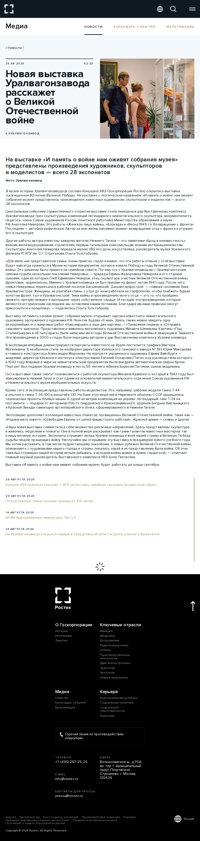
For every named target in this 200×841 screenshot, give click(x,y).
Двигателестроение (115, 663)
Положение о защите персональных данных (35, 823)
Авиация (106, 631)
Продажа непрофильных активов (95, 820)
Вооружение (110, 640)
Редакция (129, 817)
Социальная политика (117, 702)
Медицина (107, 635)
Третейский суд (29, 817)
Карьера (109, 691)
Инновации (63, 635)
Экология (107, 672)
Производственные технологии (115, 656)
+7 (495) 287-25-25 (71, 762)
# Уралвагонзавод (23, 133)
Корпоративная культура (119, 698)
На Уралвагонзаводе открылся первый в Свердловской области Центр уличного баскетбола (83, 534)
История (61, 631)
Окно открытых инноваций (60, 817)
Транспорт (108, 668)
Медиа (62, 691)
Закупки (61, 640)
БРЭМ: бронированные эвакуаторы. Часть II (41, 518)
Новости (15, 48)
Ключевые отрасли (120, 625)
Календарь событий (134, 26)
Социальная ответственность (112, 709)
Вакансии (107, 715)
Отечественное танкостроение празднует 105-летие (49, 501)
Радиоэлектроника (114, 645)
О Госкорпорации (73, 625)
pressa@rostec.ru (69, 796)
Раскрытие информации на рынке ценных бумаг (38, 820)
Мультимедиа (180, 26)
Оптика (105, 650)
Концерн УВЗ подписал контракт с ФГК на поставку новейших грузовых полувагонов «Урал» (81, 485)
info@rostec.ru (66, 779)
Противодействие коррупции (101, 817)
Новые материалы (114, 677)
